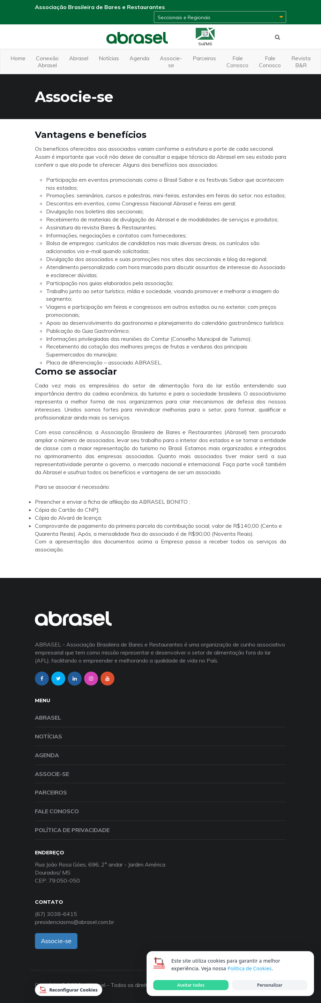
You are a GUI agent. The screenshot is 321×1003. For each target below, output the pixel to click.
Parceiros (204, 58)
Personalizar (269, 985)
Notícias (109, 58)
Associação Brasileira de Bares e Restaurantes (100, 6)
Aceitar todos (190, 985)
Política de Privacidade (72, 829)
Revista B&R (301, 62)
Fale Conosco (237, 62)
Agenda (139, 58)
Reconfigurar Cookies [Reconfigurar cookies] (68, 989)
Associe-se (171, 62)
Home (17, 58)
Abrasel (78, 58)
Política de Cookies (249, 968)
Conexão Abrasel (47, 62)
